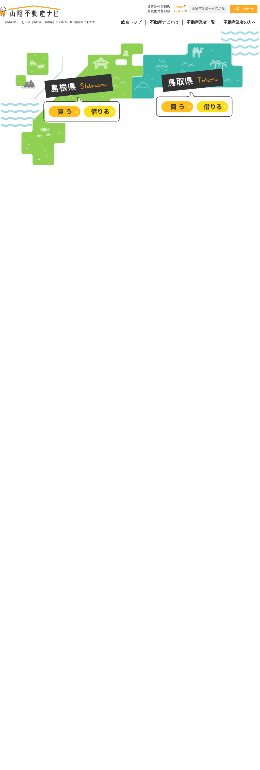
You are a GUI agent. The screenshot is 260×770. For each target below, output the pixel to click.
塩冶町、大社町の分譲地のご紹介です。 (121, 498)
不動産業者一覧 (201, 22)
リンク (193, 724)
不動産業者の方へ (239, 22)
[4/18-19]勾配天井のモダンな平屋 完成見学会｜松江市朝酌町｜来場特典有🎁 (155, 653)
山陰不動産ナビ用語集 (208, 9)
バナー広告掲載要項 (79, 724)
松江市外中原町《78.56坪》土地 (114, 614)
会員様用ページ (164, 724)
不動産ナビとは (164, 22)
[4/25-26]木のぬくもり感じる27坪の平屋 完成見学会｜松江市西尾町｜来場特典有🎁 (161, 575)
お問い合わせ (244, 9)
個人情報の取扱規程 (124, 724)
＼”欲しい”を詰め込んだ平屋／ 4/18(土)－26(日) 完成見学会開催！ (145, 537)
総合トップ (131, 22)
